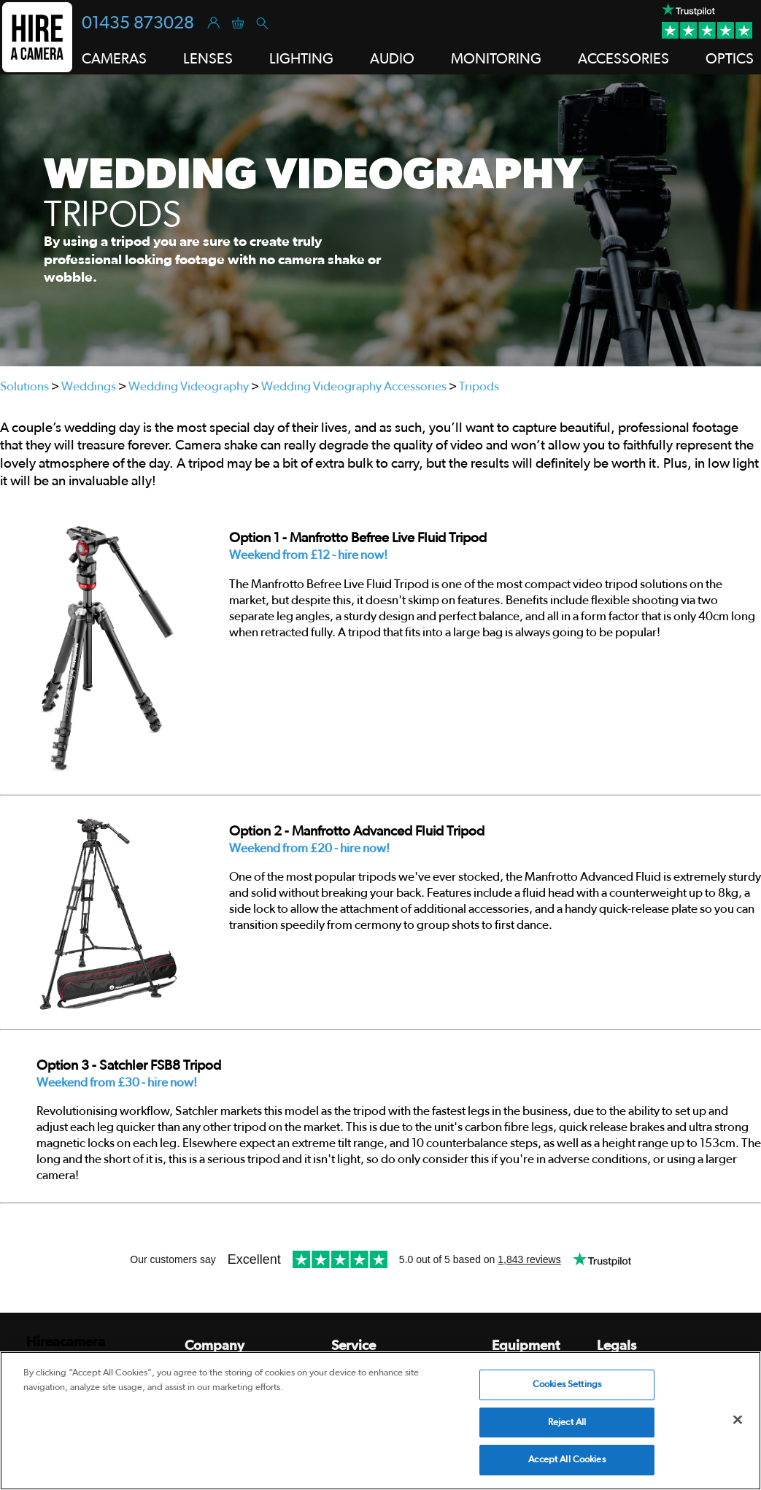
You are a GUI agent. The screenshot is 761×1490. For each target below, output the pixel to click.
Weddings (88, 386)
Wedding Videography (188, 386)
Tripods (479, 386)
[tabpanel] (380, 220)
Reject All (567, 1422)
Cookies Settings (567, 1384)
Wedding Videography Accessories (354, 386)
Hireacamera (65, 1342)
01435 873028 (138, 23)
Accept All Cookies (566, 1459)
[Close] (738, 1420)
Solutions (24, 386)
